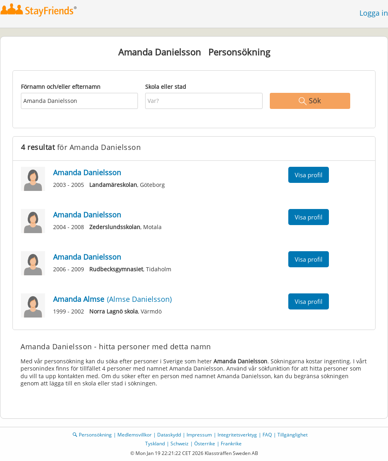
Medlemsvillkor (134, 434)
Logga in (373, 13)
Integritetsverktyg (237, 434)
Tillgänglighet (292, 434)
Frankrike (231, 443)
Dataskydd (169, 434)
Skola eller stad (165, 86)
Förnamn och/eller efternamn (61, 86)
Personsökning (95, 434)
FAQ (267, 434)
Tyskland (155, 443)
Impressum (199, 434)
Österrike (204, 443)
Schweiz (179, 443)
